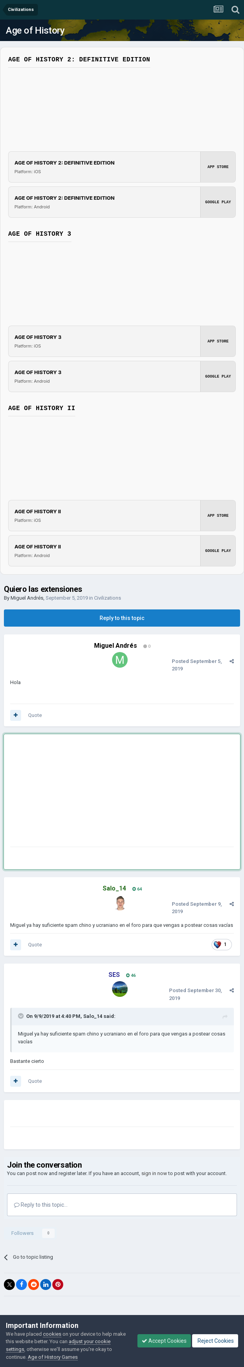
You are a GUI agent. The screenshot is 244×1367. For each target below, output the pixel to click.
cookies (52, 1334)
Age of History (35, 30)
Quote (35, 715)
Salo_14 (92, 1016)
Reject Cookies (215, 1341)
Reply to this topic (122, 618)
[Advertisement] (101, 792)
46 (130, 975)
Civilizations (107, 598)
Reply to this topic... (41, 1205)
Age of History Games (53, 1357)
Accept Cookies (164, 1341)
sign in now (154, 1173)
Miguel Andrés (27, 598)
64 (137, 889)
